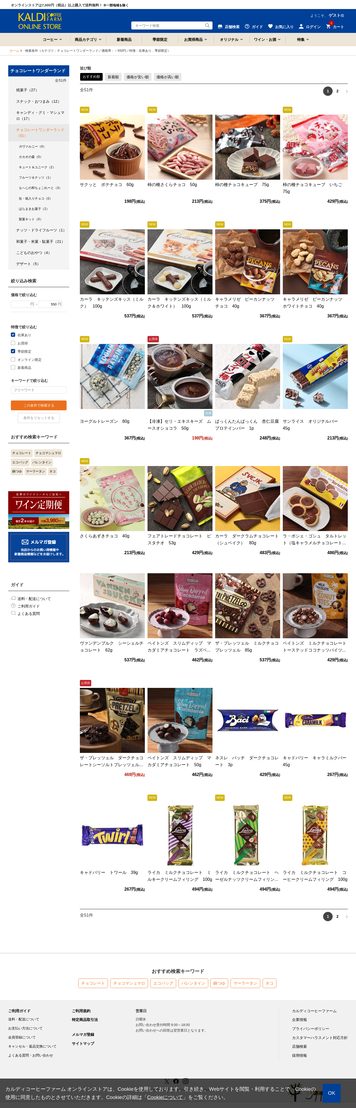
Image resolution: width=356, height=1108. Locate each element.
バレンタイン (41, 462)
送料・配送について (34, 599)
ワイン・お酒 (265, 39)
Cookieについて (165, 1097)
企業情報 (299, 1020)
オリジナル (229, 39)
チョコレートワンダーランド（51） (40, 133)
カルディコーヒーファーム (314, 1011)
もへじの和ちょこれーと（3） (40, 188)
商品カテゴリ (86, 39)
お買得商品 (193, 39)
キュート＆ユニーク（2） (37, 167)
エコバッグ (20, 462)
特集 (301, 39)
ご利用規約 (81, 1011)
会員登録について (22, 1037)
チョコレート (21, 453)
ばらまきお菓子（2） (34, 209)
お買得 (23, 343)
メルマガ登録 (83, 1034)
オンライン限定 (30, 359)
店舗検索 (299, 1046)
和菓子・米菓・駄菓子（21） (40, 241)
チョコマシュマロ (48, 453)
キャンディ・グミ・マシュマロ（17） (40, 115)
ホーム (14, 51)
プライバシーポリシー (310, 1029)
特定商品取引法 (85, 1020)
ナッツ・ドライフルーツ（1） (41, 230)
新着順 (113, 77)
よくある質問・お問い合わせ (30, 1055)
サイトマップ (83, 1043)
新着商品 (124, 39)
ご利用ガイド (29, 606)
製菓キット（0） (31, 219)
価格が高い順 (168, 77)
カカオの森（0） (31, 157)
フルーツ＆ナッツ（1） (36, 177)
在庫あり (24, 335)
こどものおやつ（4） (34, 253)
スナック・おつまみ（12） (38, 101)
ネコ (52, 471)
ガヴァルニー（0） (32, 146)
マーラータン (35, 471)
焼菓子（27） (27, 90)
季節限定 (160, 39)
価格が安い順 (138, 77)
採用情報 (299, 1055)
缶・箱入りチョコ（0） (36, 198)
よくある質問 (29, 613)
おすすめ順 (91, 77)
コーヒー (50, 39)
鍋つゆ (17, 471)
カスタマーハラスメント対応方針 (320, 1038)
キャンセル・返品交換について (32, 1046)
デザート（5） (28, 264)
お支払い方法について (25, 1028)
